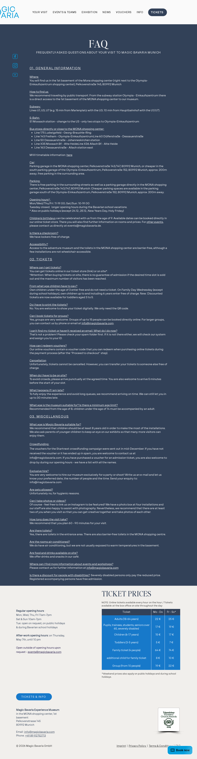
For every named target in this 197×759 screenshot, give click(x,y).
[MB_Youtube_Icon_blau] (15, 75)
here (69, 155)
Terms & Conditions (161, 745)
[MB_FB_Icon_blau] (15, 56)
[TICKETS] (157, 12)
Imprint (121, 745)
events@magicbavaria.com (44, 652)
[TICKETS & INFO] (34, 696)
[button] (40, 12)
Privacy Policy (138, 745)
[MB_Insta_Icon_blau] (15, 65)
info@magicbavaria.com (98, 323)
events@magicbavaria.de (84, 225)
